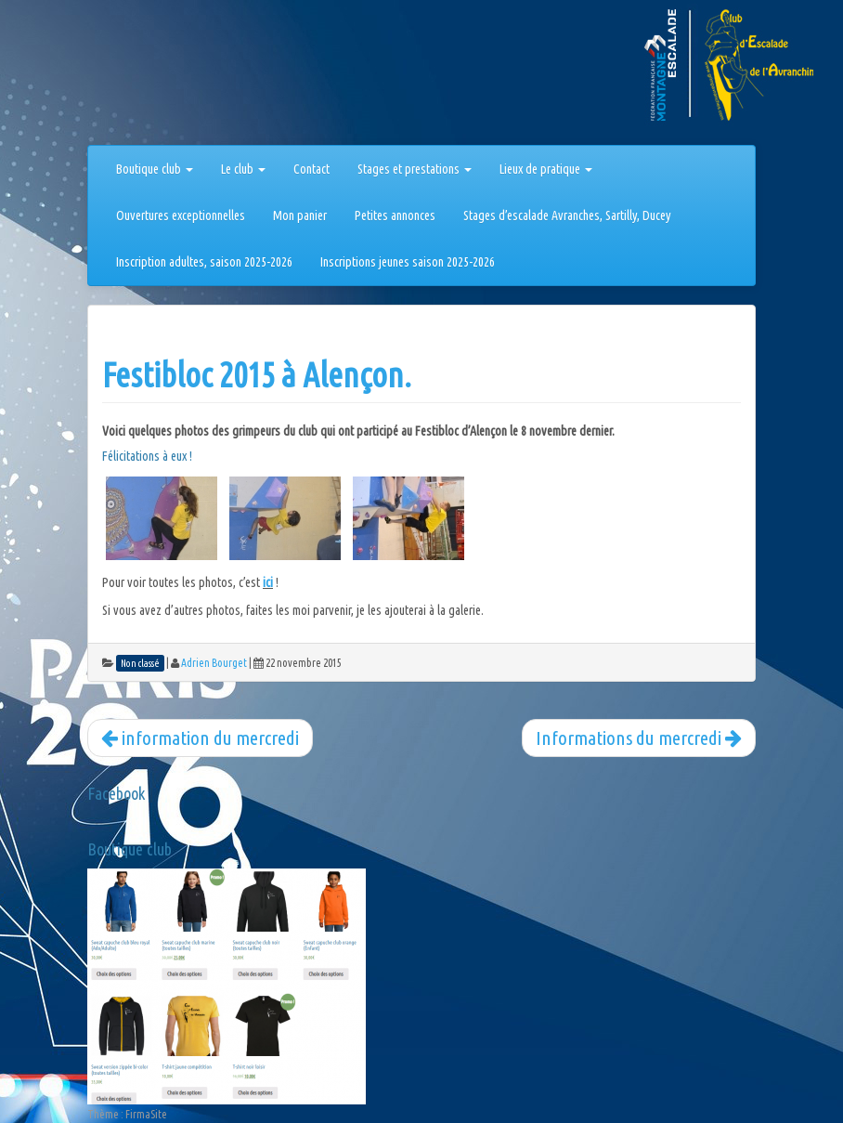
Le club (243, 169)
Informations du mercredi (639, 737)
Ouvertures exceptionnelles (180, 215)
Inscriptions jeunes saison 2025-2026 (407, 262)
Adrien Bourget (214, 663)
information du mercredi (200, 737)
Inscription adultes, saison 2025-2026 (204, 262)
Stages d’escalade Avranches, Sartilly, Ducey (567, 215)
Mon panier (300, 215)
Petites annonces (395, 215)
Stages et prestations (414, 169)
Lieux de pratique (545, 169)
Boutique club (154, 169)
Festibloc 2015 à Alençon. (256, 375)
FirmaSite (146, 1114)
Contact (311, 169)
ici (268, 582)
